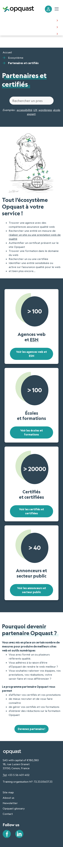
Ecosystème (15, 57)
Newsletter (10, 803)
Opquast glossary (14, 808)
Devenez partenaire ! (31, 729)
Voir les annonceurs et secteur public (31, 590)
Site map (8, 792)
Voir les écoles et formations (31, 432)
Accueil (7, 52)
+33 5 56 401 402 (18, 775)
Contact (8, 813)
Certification (11, 27)
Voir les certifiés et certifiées (31, 511)
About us (9, 33)
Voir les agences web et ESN (31, 354)
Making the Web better (18, 20)
